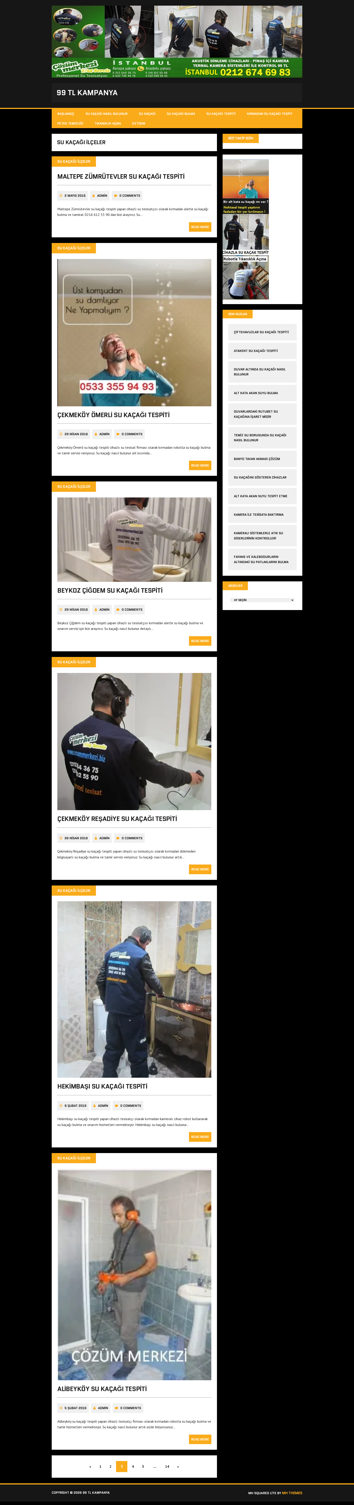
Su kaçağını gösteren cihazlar (260, 479)
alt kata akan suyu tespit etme (260, 497)
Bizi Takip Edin (240, 139)
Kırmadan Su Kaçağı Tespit (270, 115)
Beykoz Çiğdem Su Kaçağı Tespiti (110, 593)
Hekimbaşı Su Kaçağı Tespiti (102, 1089)
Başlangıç (65, 115)
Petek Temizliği (70, 124)
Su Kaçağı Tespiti (221, 115)
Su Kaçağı (147, 115)
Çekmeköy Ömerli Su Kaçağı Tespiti (113, 418)
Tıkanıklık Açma (108, 124)
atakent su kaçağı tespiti (256, 352)
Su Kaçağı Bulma (181, 115)
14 (171, 1470)
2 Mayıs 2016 (75, 199)
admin (102, 199)
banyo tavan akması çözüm (257, 460)
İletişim (138, 124)
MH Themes (292, 1496)
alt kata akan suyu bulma (256, 394)
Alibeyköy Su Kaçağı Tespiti (102, 1392)
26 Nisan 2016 (76, 841)
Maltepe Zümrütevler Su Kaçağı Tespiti (121, 180)
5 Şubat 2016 (75, 1411)
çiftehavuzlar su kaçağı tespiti (261, 333)
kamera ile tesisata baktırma (259, 516)
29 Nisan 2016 (76, 437)
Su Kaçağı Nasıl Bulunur (107, 115)
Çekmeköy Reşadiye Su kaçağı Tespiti (117, 822)
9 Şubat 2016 (75, 1109)
